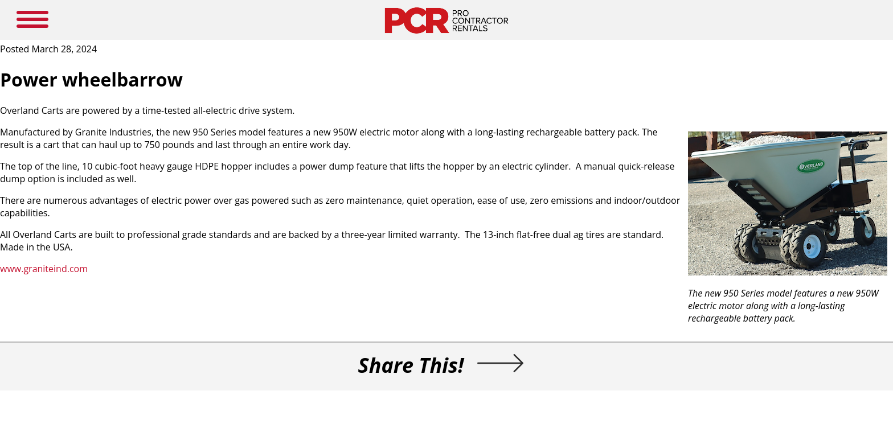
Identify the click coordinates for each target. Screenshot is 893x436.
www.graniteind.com (44, 268)
